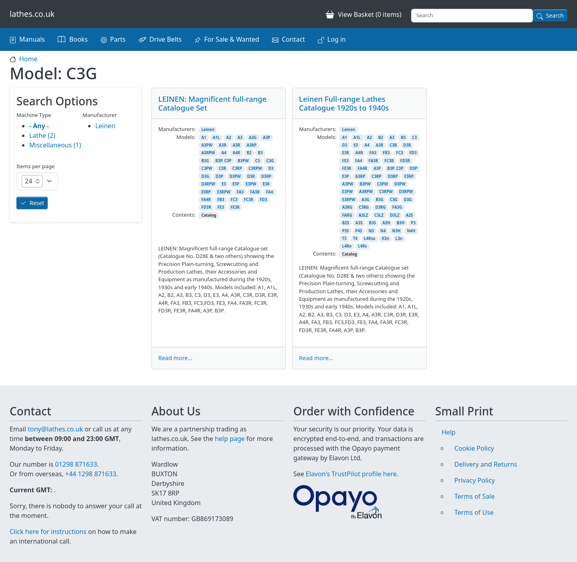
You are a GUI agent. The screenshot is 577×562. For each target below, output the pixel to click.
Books (78, 39)
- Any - (39, 125)
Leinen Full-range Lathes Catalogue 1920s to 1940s (344, 103)
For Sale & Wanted (231, 39)
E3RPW (223, 192)
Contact (293, 39)
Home (28, 58)
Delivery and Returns (485, 464)
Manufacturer (100, 115)
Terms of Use (474, 512)
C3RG (364, 207)
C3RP (237, 168)
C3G (270, 160)
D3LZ (394, 215)
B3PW (243, 160)
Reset (37, 203)
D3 (271, 168)
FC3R (249, 199)
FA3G (397, 207)
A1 (203, 137)
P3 (413, 223)
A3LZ (363, 215)
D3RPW (208, 184)
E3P (235, 184)
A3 (240, 137)
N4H (411, 231)
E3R (265, 184)
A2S (409, 215)
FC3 (234, 199)
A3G (252, 137)
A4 (223, 152)
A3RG (347, 207)
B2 (248, 152)
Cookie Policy (474, 448)
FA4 (269, 192)
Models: (186, 137)
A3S (359, 223)
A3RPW (208, 152)
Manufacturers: (177, 129)
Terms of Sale (474, 496)
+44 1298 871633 (90, 473)
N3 (371, 231)
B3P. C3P (223, 160)
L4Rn (347, 246)
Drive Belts (165, 39)
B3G (205, 160)
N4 (382, 231)
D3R (251, 176)
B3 (260, 152)
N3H (396, 231)
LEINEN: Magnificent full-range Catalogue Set (212, 103)
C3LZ (378, 215)
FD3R (206, 207)
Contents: (184, 214)
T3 (344, 238)
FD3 (263, 199)
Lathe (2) (42, 135)
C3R (222, 168)
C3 (257, 160)
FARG (347, 215)
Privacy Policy (474, 480)
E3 (224, 184)
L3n (398, 238)
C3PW (206, 168)
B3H (400, 223)
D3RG (380, 207)
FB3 (220, 199)
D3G (205, 176)
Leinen (207, 129)
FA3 (240, 192)
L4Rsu (369, 238)
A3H (386, 223)
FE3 (221, 207)
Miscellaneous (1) (55, 145)
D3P (219, 176)
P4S (358, 231)
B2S (345, 223)
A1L (216, 137)
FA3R (255, 192)
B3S (372, 223)
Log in (336, 39)
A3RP (251, 145)
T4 (355, 238)
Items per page (35, 166)
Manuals (32, 39)
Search (555, 15)
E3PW (251, 184)
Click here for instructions (48, 531)
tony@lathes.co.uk (55, 429)
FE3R (235, 207)
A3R (222, 145)
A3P (266, 137)
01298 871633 (76, 464)
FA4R (206, 199)
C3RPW (255, 168)
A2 (228, 137)
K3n (385, 238)
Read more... (175, 358)
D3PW (235, 176)
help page (230, 438)
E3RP (205, 192)
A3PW (206, 145)
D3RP (266, 176)
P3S (345, 231)
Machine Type (33, 115)
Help (449, 432)
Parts (118, 39)
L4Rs (362, 246)
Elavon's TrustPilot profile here (351, 473)
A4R (236, 152)
